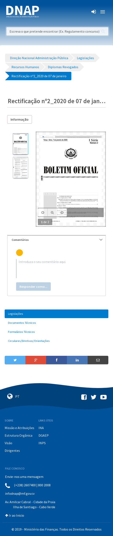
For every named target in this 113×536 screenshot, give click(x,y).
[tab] (56, 240)
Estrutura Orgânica (18, 435)
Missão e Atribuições (19, 428)
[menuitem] (56, 313)
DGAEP (44, 435)
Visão (8, 443)
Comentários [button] (57, 240)
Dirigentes (12, 450)
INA (41, 428)
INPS (42, 443)
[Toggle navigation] (45, 11)
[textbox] (56, 268)
